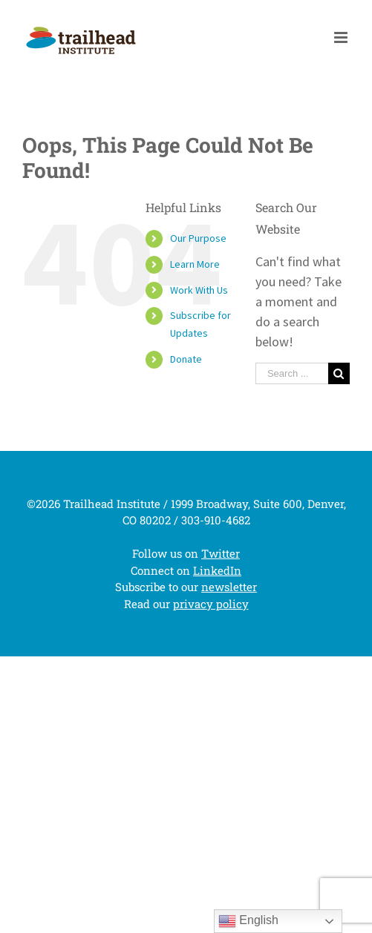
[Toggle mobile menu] (342, 37)
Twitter (220, 553)
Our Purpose (198, 238)
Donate (186, 359)
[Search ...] (291, 373)
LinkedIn (217, 570)
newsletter (229, 586)
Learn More (195, 264)
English (248, 921)
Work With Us (199, 290)
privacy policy (211, 603)
